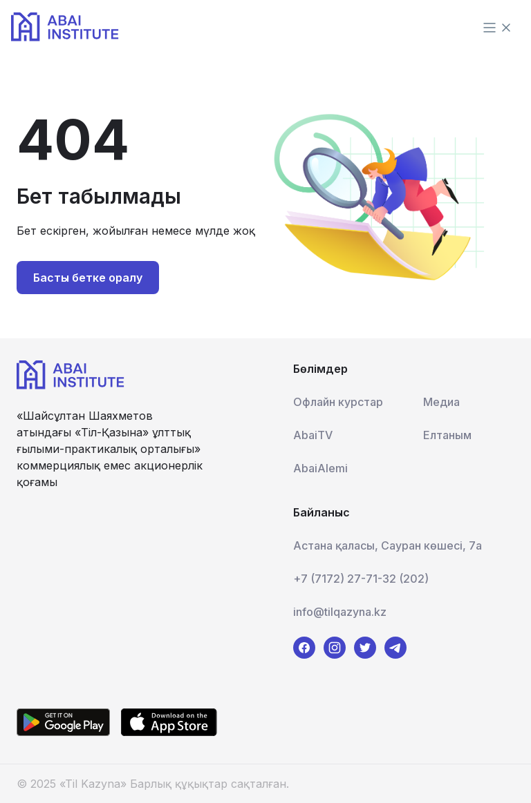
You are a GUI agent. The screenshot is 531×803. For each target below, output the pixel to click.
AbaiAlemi (320, 468)
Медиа (441, 402)
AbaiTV (313, 435)
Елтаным (447, 435)
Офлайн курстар (338, 402)
